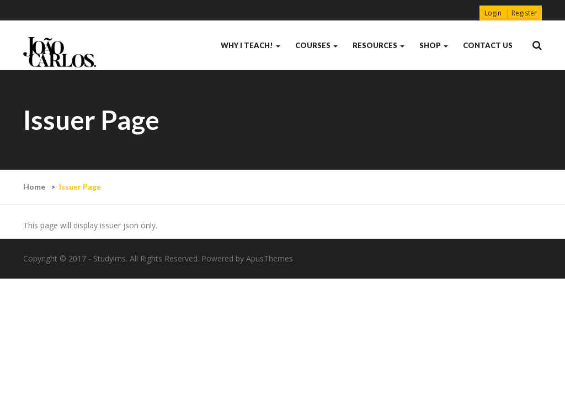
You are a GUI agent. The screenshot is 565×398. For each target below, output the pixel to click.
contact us (488, 45)
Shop (433, 45)
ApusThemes (269, 258)
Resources (378, 45)
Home (34, 186)
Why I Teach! (250, 45)
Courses (316, 45)
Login (493, 13)
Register (524, 13)
